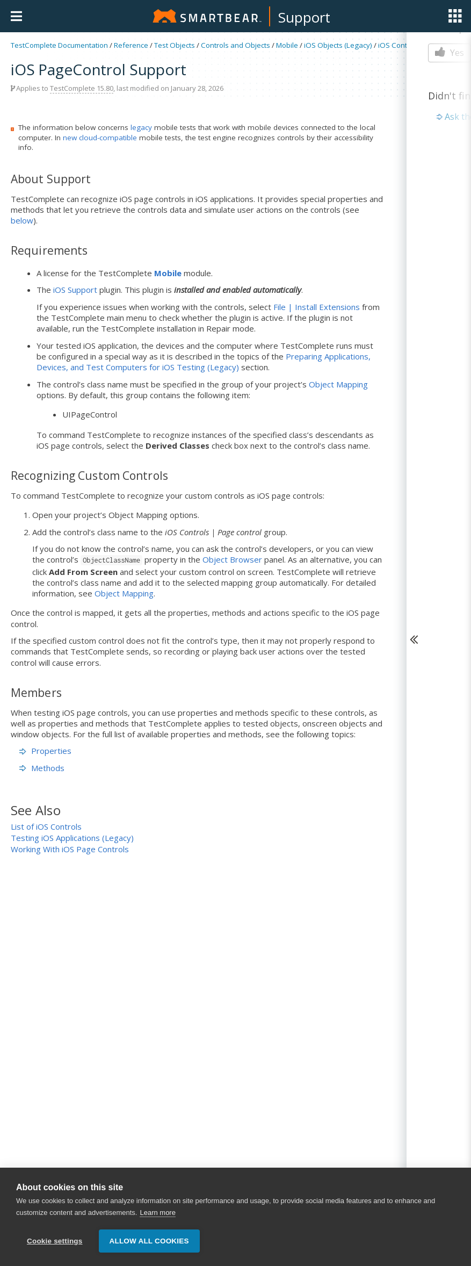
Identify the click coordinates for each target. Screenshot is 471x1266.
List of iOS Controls (46, 826)
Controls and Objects (235, 45)
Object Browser (232, 559)
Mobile (287, 45)
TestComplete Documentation (59, 45)
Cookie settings (55, 1243)
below (22, 220)
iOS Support (75, 289)
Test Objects (174, 45)
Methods (41, 768)
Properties (45, 750)
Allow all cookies (149, 1243)
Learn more (157, 1214)
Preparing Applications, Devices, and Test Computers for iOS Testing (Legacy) (204, 361)
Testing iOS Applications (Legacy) (72, 837)
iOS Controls (398, 45)
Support (304, 17)
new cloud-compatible (100, 137)
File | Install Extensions (316, 306)
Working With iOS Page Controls (70, 849)
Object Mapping (338, 384)
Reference (131, 45)
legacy (141, 127)
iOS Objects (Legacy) (338, 45)
